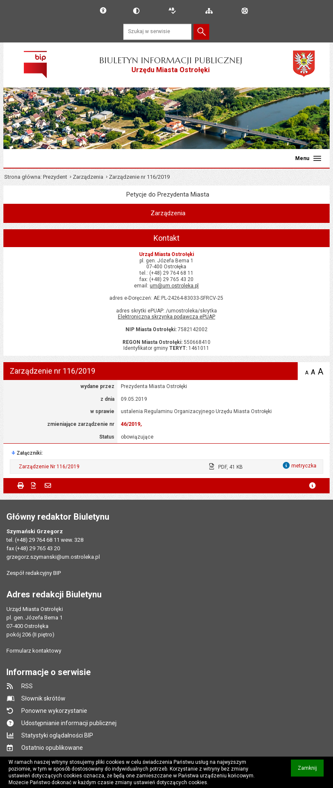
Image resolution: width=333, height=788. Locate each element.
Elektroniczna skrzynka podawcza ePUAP (166, 317)
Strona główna (22, 177)
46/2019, (131, 424)
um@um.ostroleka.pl (174, 286)
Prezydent (55, 177)
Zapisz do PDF (34, 486)
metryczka (312, 486)
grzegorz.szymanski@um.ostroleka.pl (53, 557)
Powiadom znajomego (47, 486)
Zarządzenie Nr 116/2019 (49, 467)
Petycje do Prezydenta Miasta (167, 194)
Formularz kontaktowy (33, 650)
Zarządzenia (88, 177)
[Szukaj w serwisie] (157, 31)
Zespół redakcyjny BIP (33, 573)
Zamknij (311, 771)
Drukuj (20, 486)
